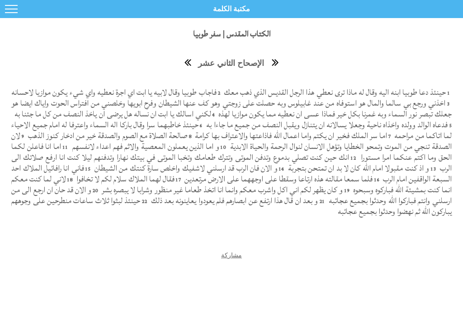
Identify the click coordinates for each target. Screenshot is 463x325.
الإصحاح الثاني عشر (231, 63)
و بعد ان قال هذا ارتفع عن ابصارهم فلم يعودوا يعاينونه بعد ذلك (233, 201)
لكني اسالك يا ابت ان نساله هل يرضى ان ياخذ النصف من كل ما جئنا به (111, 114)
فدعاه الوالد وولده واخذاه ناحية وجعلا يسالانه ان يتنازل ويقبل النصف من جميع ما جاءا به (326, 125)
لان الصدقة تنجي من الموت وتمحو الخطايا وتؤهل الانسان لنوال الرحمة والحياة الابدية (231, 141)
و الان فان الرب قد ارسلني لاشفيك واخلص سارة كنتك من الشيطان (185, 168)
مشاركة (231, 255)
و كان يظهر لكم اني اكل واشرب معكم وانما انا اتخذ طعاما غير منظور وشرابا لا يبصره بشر (221, 190)
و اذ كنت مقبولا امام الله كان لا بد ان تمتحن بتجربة (357, 168)
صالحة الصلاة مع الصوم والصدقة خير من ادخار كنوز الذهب (107, 136)
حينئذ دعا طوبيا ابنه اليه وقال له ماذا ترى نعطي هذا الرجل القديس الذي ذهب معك (334, 92)
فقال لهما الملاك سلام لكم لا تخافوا (125, 179)
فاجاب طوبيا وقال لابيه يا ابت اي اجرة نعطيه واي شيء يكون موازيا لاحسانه (113, 92)
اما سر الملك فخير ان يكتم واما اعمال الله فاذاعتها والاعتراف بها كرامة (290, 136)
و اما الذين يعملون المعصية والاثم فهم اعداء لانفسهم (144, 146)
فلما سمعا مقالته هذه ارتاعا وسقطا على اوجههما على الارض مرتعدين (278, 179)
